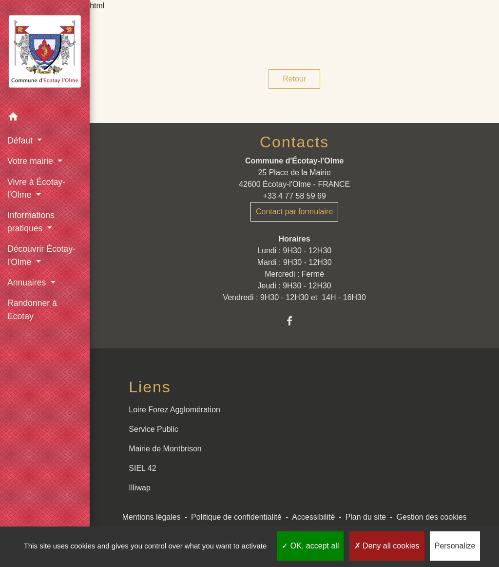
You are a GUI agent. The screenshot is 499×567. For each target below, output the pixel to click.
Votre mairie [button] (31, 161)
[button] (44, 118)
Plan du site (365, 517)
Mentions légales (151, 517)
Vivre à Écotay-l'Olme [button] (36, 188)
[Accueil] (44, 53)
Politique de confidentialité (236, 517)
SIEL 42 (142, 468)
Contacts (294, 142)
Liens (150, 387)
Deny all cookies (387, 546)
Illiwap (139, 488)
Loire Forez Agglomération (174, 409)
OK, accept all (310, 546)
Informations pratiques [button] (31, 221)
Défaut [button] (21, 140)
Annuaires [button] (27, 282)
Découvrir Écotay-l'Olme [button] (41, 255)
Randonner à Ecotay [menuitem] (32, 309)
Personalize (455, 546)
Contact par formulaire (294, 211)
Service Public (153, 429)
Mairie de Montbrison (165, 449)
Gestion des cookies (432, 517)
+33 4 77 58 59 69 (294, 196)
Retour (294, 79)
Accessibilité (313, 517)
